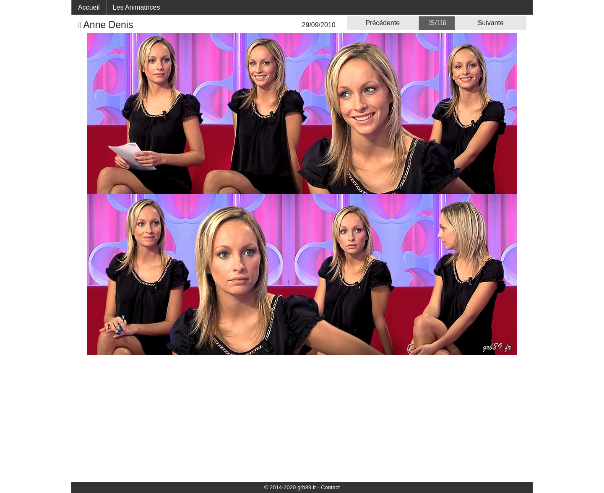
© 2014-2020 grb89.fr (290, 487)
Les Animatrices (136, 7)
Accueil (89, 7)
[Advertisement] (302, 418)
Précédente (382, 22)
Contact (330, 487)
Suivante (491, 22)
